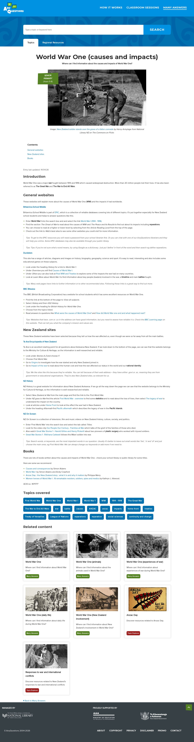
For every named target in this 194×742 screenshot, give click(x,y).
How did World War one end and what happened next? (120, 313)
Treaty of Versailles (34, 516)
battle (67, 508)
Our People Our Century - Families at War (65, 428)
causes (79, 508)
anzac (105, 508)
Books (30, 158)
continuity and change (140, 516)
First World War (32, 500)
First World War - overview (71, 398)
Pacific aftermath (64, 408)
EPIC (57, 212)
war (56, 508)
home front (133, 508)
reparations (80, 516)
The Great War (135, 500)
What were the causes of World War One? (73, 313)
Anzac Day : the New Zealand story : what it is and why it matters (55, 475)
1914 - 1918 (117, 500)
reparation (97, 516)
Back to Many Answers (34, 700)
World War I (31, 472)
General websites (35, 150)
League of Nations (59, 516)
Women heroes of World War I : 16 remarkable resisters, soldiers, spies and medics (62, 478)
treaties (148, 508)
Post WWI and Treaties (66, 273)
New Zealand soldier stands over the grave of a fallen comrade (85, 129)
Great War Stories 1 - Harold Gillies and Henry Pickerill (60, 431)
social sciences (115, 516)
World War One (53, 500)
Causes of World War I (62, 270)
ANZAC (92, 508)
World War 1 (90, 500)
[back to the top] (189, 707)
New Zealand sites (35, 154)
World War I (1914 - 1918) (91, 221)
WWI (103, 500)
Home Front (51, 405)
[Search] (157, 30)
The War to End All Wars (37, 508)
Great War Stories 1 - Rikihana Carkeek (43, 434)
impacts (118, 508)
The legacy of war (154, 398)
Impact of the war (39, 365)
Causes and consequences (38, 468)
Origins (34, 362)
